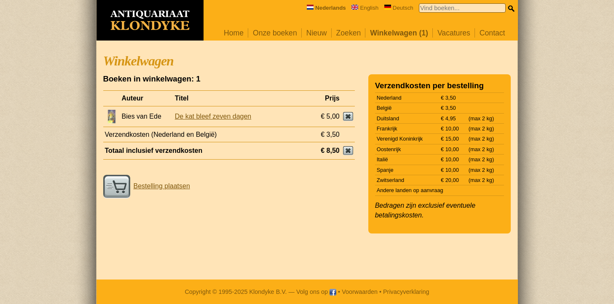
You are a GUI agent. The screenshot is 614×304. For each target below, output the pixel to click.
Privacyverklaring (406, 291)
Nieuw (316, 33)
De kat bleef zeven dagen (213, 116)
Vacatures (453, 33)
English (364, 8)
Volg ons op (316, 291)
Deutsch (398, 8)
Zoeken (348, 33)
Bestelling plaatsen (146, 186)
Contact (492, 33)
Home (234, 33)
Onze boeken (275, 33)
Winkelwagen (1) (399, 33)
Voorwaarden (360, 291)
